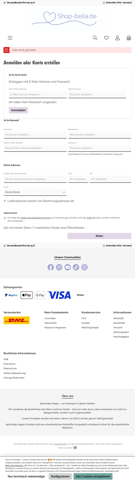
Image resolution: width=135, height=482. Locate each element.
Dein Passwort (74, 89)
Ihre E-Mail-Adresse (17, 89)
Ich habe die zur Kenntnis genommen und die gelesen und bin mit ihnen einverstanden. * (64, 219)
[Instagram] (59, 267)
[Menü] (10, 38)
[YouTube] (68, 267)
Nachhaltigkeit (121, 336)
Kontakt (86, 323)
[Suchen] (95, 38)
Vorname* (8, 129)
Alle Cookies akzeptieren (93, 476)
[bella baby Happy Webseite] (84, 267)
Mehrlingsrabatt (90, 327)
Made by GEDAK (67, 448)
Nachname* (73, 129)
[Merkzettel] (106, 38)
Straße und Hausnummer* (15, 174)
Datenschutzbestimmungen (36, 217)
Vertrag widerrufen (14, 377)
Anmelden (18, 110)
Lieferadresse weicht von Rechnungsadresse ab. (41, 201)
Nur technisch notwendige (26, 476)
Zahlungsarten (121, 332)
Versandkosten (60, 444)
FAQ (84, 318)
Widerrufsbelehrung (15, 373)
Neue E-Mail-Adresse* (13, 143)
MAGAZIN (118, 318)
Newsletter (119, 323)
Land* (6, 187)
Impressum (9, 364)
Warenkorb (50, 323)
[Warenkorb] (127, 38)
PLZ (70, 174)
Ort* (91, 174)
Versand (117, 327)
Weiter (99, 235)
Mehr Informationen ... (14, 465)
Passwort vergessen (55, 327)
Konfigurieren (60, 476)
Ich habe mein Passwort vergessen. (33, 102)
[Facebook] (51, 267)
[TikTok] (76, 267)
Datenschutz (10, 368)
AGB (89, 217)
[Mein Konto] (117, 38)
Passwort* (72, 143)
